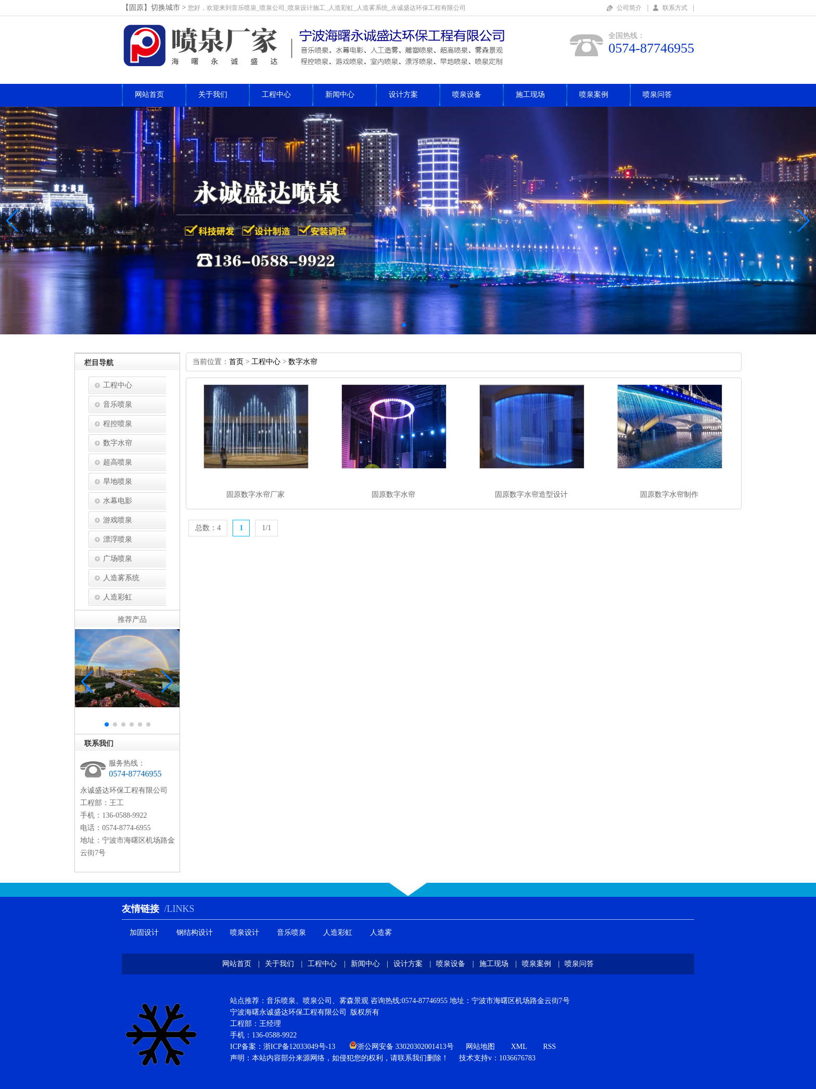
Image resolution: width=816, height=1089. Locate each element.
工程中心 (276, 94)
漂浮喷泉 (117, 539)
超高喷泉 (117, 462)
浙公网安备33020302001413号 (405, 1046)
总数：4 (208, 528)
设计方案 (403, 94)
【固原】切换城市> (155, 7)
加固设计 (144, 932)
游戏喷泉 (117, 520)
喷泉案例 (593, 94)
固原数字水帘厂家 (255, 494)
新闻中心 (339, 94)
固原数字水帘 (393, 494)
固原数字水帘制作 (669, 494)
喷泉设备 (466, 94)
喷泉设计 (244, 932)
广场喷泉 (117, 558)
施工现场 (530, 94)
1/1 (266, 528)
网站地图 (480, 1046)
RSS (549, 1046)
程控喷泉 (117, 424)
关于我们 (212, 94)
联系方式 (674, 7)
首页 (236, 362)
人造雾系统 (121, 578)
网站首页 (149, 94)
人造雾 (381, 932)
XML (519, 1046)
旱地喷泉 (117, 481)
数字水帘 (117, 443)
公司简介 (629, 7)
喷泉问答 (657, 94)
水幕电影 (117, 501)
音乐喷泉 (117, 404)
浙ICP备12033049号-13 (299, 1046)
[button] (804, 220)
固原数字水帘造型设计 (531, 494)
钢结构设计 (194, 932)
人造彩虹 (117, 597)
